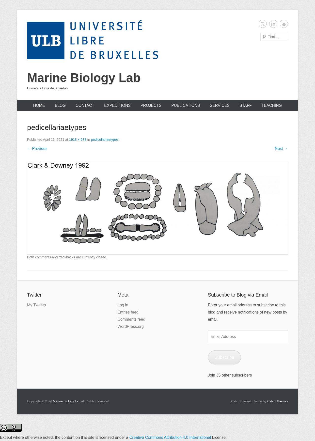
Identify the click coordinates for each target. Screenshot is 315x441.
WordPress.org (130, 326)
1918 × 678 (77, 140)
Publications (185, 105)
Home (39, 105)
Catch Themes (277, 401)
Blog (60, 105)
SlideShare (284, 24)
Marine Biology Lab (84, 78)
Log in (122, 305)
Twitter (263, 24)
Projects (151, 105)
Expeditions (117, 105)
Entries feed (127, 312)
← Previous (37, 148)
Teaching (272, 105)
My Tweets (36, 305)
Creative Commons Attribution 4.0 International (170, 437)
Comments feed (131, 319)
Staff (245, 105)
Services (220, 105)
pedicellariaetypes (105, 140)
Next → (281, 148)
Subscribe (224, 357)
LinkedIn (273, 24)
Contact (85, 105)
